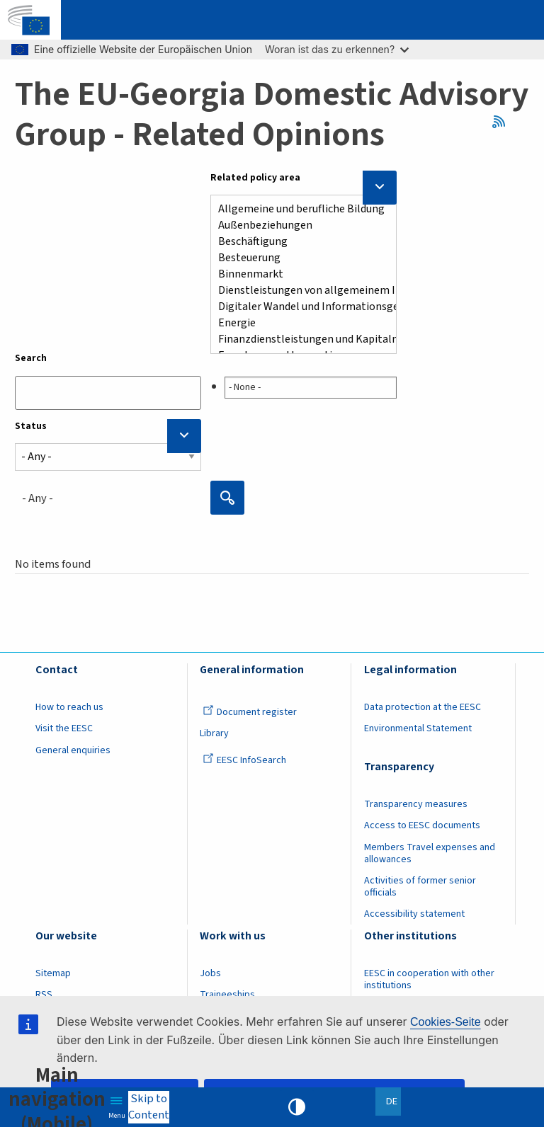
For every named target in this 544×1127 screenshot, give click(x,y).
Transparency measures (416, 804)
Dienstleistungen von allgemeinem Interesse (298, 290)
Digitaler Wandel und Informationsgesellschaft (298, 307)
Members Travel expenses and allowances (429, 853)
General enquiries (72, 750)
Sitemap (53, 973)
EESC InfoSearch (244, 760)
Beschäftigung (298, 242)
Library (214, 733)
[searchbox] (311, 388)
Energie (298, 323)
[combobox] (303, 384)
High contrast (297, 1107)
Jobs (210, 973)
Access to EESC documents (422, 825)
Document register (250, 712)
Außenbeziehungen (298, 225)
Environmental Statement (418, 728)
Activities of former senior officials (420, 887)
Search (31, 358)
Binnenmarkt (298, 274)
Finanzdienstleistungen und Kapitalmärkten (298, 339)
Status (31, 426)
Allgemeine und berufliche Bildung (298, 209)
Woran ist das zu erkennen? (337, 49)
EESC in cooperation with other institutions (429, 979)
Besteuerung (298, 258)
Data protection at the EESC (422, 707)
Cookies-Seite (445, 1022)
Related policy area (255, 178)
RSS (503, 122)
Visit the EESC (64, 728)
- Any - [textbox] (37, 498)
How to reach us (69, 707)
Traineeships (227, 995)
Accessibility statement (414, 914)
